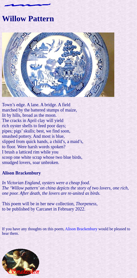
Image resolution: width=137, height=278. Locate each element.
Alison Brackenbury (81, 229)
